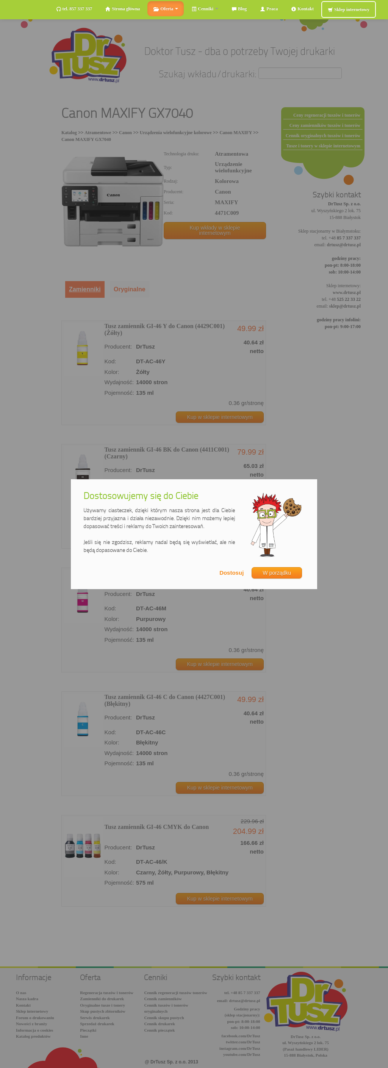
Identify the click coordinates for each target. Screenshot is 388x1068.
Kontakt (302, 9)
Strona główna (122, 9)
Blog (239, 9)
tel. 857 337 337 (74, 9)
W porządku (277, 573)
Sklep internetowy (348, 10)
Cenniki (204, 9)
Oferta (165, 9)
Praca (269, 9)
